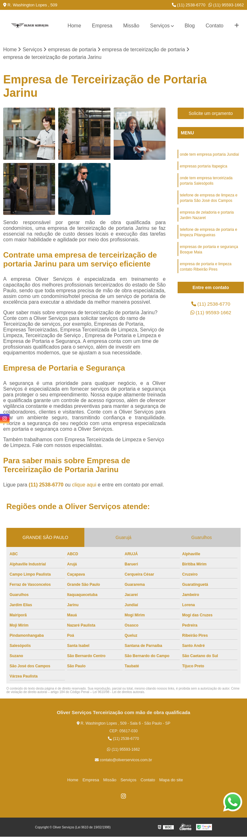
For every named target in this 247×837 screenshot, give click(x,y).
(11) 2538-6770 (189, 5)
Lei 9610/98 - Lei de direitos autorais (118, 692)
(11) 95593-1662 (226, 5)
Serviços (160, 25)
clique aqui (84, 485)
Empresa (102, 25)
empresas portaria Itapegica (203, 167)
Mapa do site (168, 779)
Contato (214, 25)
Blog (190, 25)
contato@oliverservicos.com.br (123, 760)
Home (74, 25)
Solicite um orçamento (211, 113)
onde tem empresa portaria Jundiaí (209, 155)
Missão (131, 25)
